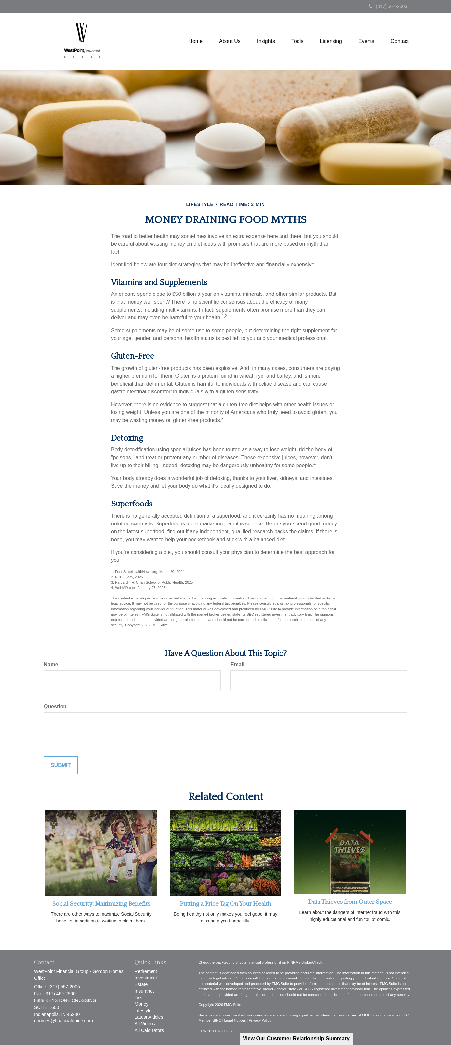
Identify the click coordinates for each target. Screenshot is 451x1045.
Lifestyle (143, 1010)
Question (55, 706)
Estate (141, 984)
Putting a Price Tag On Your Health (225, 904)
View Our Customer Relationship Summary (296, 1038)
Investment (146, 977)
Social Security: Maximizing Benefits (101, 904)
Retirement (146, 971)
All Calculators (149, 1030)
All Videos (145, 1023)
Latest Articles (149, 1017)
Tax (138, 997)
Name (51, 664)
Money (142, 1004)
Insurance (145, 991)
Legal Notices (235, 1020)
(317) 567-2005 (388, 6)
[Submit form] (61, 765)
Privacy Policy (260, 1020)
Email (237, 664)
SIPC (217, 1020)
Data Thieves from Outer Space (350, 902)
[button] (230, 41)
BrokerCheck (311, 962)
